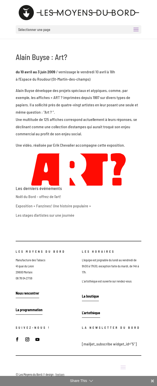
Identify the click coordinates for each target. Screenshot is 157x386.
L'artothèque (91, 313)
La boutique (90, 296)
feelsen (59, 374)
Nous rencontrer (27, 293)
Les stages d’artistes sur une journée (45, 215)
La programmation (29, 310)
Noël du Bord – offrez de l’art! (38, 196)
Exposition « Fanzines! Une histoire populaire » (53, 205)
